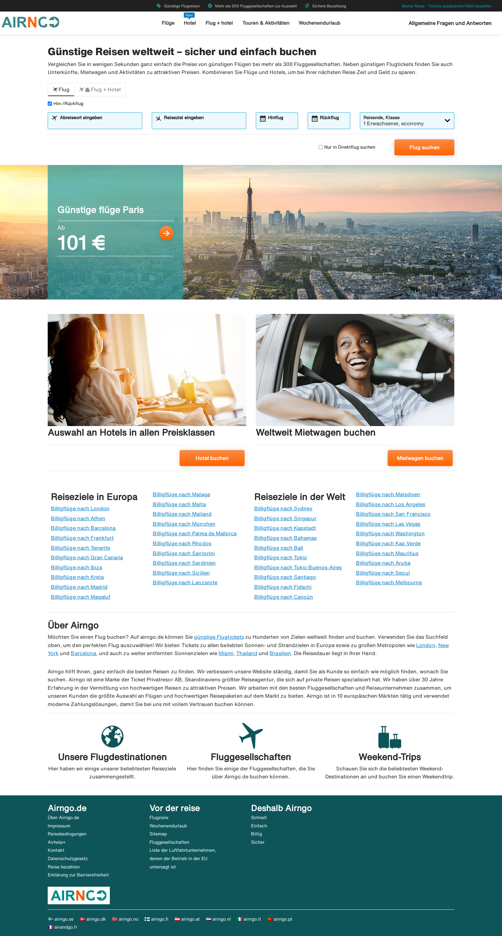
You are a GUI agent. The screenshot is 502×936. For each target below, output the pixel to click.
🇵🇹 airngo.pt (279, 919)
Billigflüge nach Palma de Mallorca (195, 533)
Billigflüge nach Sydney (283, 508)
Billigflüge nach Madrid (79, 586)
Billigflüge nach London (80, 508)
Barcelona (83, 653)
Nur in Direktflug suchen (347, 147)
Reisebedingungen (67, 834)
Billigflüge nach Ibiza (76, 567)
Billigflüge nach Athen (78, 518)
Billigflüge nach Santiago (285, 576)
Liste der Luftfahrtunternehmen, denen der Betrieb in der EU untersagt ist (183, 858)
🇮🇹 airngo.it (249, 919)
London (425, 645)
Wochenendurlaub (319, 23)
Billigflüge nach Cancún (283, 596)
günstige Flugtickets (219, 636)
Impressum (59, 826)
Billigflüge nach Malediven (388, 494)
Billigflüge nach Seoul (383, 572)
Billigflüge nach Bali (278, 547)
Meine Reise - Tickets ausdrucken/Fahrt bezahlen (447, 6)
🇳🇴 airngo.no (125, 919)
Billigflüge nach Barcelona (83, 527)
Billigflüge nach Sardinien (184, 562)
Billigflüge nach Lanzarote (185, 582)
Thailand (246, 653)
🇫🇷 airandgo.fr (62, 927)
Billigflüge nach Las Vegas (388, 523)
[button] (61, 89)
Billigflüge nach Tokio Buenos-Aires (298, 567)
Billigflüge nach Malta (179, 504)
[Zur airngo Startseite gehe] (30, 21)
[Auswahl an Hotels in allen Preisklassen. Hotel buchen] (147, 395)
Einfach (259, 826)
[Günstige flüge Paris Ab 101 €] (251, 232)
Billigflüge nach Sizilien (181, 572)
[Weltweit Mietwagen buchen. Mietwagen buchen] (355, 395)
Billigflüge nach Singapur (285, 518)
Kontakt (56, 850)
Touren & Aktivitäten (265, 23)
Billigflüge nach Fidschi (283, 586)
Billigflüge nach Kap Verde (388, 543)
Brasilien (280, 653)
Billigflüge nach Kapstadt (285, 527)
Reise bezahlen (64, 867)
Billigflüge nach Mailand (182, 513)
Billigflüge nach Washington (390, 533)
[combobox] (99, 123)
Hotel (190, 23)
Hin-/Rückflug (65, 103)
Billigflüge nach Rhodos (182, 543)
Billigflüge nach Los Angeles (390, 504)
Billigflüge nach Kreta (77, 576)
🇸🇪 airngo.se (61, 919)
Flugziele (159, 817)
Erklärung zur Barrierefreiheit (78, 875)
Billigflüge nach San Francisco (393, 513)
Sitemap (158, 834)
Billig (256, 834)
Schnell (259, 817)
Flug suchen (424, 147)
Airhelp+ (57, 842)
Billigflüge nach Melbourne (389, 582)
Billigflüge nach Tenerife (80, 547)
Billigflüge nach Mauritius (387, 553)
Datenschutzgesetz (68, 858)
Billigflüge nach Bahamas (285, 537)
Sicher (257, 842)
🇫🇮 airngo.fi (156, 919)
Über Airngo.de (63, 817)
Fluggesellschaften (169, 842)
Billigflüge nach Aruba (383, 562)
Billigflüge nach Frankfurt (82, 537)
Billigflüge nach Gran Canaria (87, 557)
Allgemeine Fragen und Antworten (450, 23)
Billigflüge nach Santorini (184, 553)
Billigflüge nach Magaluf (80, 596)
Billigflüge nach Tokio (280, 557)
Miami (226, 653)
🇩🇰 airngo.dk (93, 919)
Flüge (168, 23)
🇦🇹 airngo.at (187, 919)
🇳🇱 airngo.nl (218, 919)
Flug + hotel (219, 23)
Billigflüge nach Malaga (181, 494)
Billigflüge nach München (184, 523)
